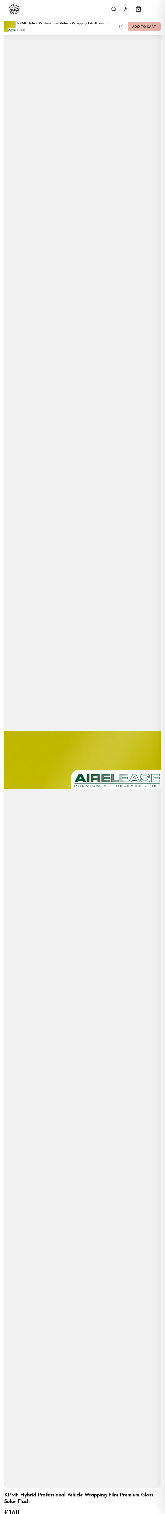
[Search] (113, 9)
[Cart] (138, 9)
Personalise (121, 26)
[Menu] (151, 9)
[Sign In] (126, 9)
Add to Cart (144, 26)
